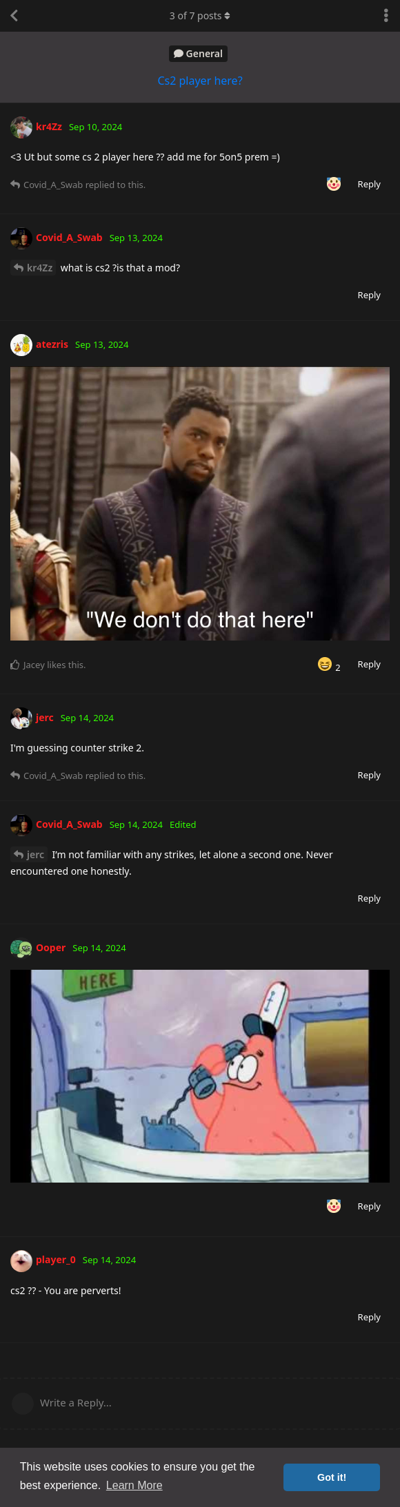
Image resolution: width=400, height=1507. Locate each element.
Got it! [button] (331, 1477)
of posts (200, 15)
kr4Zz (39, 267)
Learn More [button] (134, 1485)
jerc (35, 854)
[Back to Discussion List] (14, 16)
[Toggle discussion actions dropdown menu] (386, 16)
